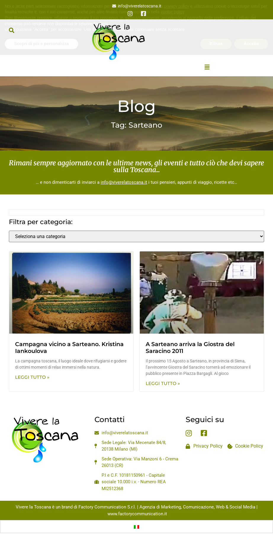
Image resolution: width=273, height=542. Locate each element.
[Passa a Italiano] (136, 526)
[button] (11, 30)
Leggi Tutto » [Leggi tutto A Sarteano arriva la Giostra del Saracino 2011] (163, 383)
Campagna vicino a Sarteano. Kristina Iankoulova (69, 347)
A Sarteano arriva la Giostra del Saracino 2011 (190, 347)
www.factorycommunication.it (137, 513)
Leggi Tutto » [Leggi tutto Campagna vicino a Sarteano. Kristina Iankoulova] (32, 377)
